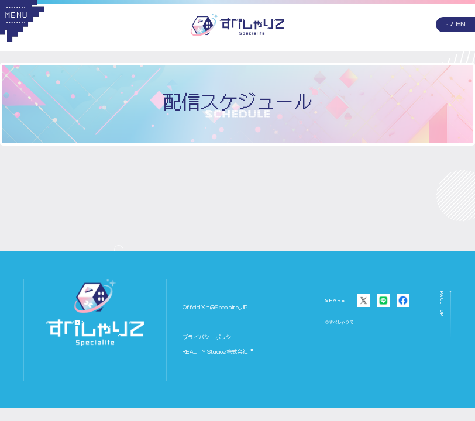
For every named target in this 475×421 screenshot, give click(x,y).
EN (461, 24)
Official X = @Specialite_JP (215, 307)
